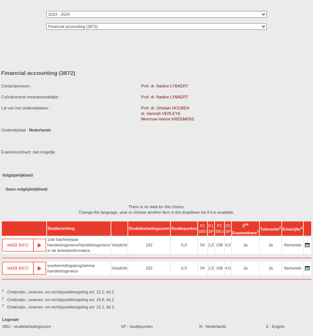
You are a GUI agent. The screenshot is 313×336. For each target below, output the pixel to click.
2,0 (211, 245)
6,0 (184, 245)
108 (219, 245)
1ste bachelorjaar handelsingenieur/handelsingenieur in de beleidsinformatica (78, 245)
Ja (245, 245)
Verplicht (119, 245)
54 (202, 245)
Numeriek (292, 245)
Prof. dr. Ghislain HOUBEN (165, 108)
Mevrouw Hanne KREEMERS (167, 119)
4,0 (228, 245)
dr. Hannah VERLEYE (161, 113)
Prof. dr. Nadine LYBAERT (164, 86)
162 (149, 245)
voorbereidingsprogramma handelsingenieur (70, 268)
